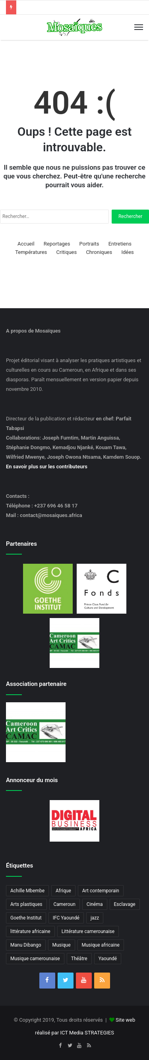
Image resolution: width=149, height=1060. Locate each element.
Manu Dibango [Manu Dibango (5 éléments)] (25, 945)
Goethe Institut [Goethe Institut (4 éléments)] (26, 918)
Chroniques (99, 252)
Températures (31, 252)
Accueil (25, 244)
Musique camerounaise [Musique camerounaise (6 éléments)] (35, 958)
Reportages (57, 244)
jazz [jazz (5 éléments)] (95, 918)
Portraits (89, 244)
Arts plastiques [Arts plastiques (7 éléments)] (26, 904)
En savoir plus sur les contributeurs (46, 467)
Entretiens (120, 244)
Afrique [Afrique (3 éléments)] (63, 891)
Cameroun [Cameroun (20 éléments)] (64, 904)
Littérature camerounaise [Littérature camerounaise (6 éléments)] (88, 931)
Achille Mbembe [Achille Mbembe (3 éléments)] (27, 891)
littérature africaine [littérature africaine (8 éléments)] (30, 931)
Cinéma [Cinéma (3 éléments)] (95, 904)
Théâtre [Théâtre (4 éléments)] (79, 958)
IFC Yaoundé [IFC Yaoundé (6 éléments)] (66, 918)
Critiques (66, 252)
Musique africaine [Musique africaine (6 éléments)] (101, 945)
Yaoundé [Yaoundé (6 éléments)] (108, 958)
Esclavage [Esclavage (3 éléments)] (124, 904)
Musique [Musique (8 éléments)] (61, 945)
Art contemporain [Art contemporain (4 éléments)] (100, 891)
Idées (127, 252)
